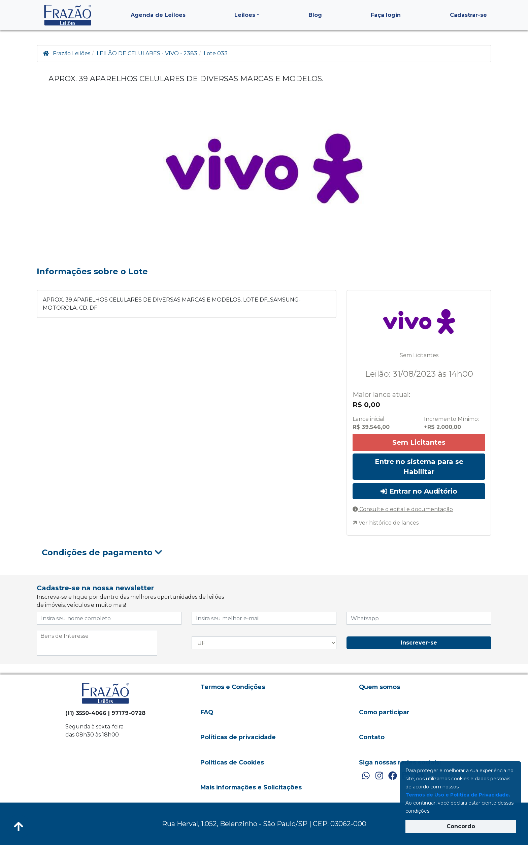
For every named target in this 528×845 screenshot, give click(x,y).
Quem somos (379, 686)
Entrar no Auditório (419, 491)
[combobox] (97, 643)
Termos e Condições (232, 686)
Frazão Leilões (71, 53)
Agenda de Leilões (158, 15)
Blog (315, 15)
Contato (372, 737)
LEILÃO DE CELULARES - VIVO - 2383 (147, 53)
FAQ (206, 712)
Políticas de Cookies (232, 762)
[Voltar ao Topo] (18, 826)
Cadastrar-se (468, 15)
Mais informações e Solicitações (251, 787)
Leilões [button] (244, 15)
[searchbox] (97, 636)
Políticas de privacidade (238, 737)
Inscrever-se (419, 642)
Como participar (384, 712)
